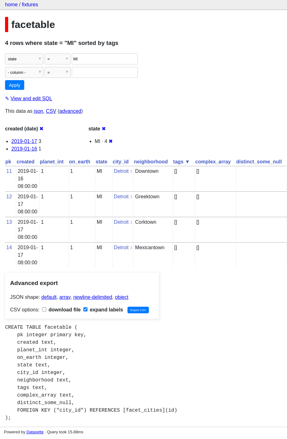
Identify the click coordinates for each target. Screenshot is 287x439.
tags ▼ (181, 161)
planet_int (52, 161)
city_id (121, 161)
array (64, 297)
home (11, 4)
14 (9, 247)
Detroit (121, 171)
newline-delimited (92, 297)
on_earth (79, 161)
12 (9, 196)
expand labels (103, 309)
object (121, 297)
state (101, 161)
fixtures (30, 4)
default (49, 297)
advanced (70, 111)
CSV (51, 111)
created (26, 161)
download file (61, 309)
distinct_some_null (259, 161)
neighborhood (151, 161)
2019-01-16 (24, 148)
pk (8, 161)
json (38, 111)
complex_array (213, 161)
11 (9, 171)
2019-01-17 (24, 141)
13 (9, 222)
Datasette (35, 432)
